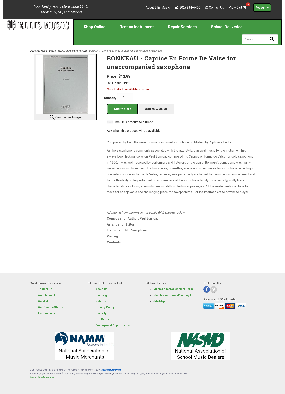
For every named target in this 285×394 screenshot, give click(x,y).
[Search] (260, 39)
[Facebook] (206, 289)
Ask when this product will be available (134, 131)
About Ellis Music (158, 7)
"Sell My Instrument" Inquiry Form (175, 295)
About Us (101, 289)
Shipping (101, 295)
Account (262, 7)
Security (101, 313)
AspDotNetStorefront (110, 370)
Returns (101, 301)
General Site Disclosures (42, 377)
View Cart (238, 7)
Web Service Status (50, 307)
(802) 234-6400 (189, 7)
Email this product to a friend (133, 122)
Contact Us (216, 7)
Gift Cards (102, 319)
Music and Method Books (43, 50)
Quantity (110, 98)
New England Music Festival (72, 50)
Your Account (46, 295)
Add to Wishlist (156, 109)
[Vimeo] (213, 289)
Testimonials (46, 313)
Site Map (159, 301)
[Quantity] (125, 97)
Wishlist (43, 301)
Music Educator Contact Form (173, 289)
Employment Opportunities (113, 325)
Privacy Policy (105, 307)
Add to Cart (122, 109)
